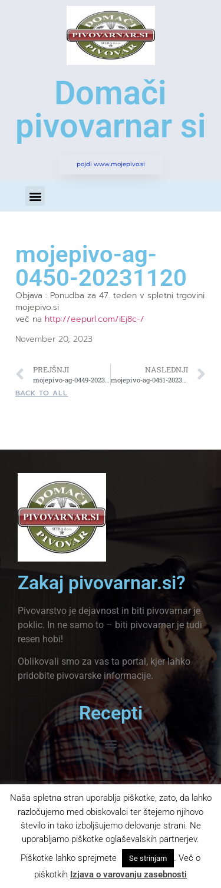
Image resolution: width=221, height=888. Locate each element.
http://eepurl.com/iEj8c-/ (94, 319)
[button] (35, 196)
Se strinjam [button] (148, 858)
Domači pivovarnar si (110, 110)
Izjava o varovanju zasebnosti (128, 874)
